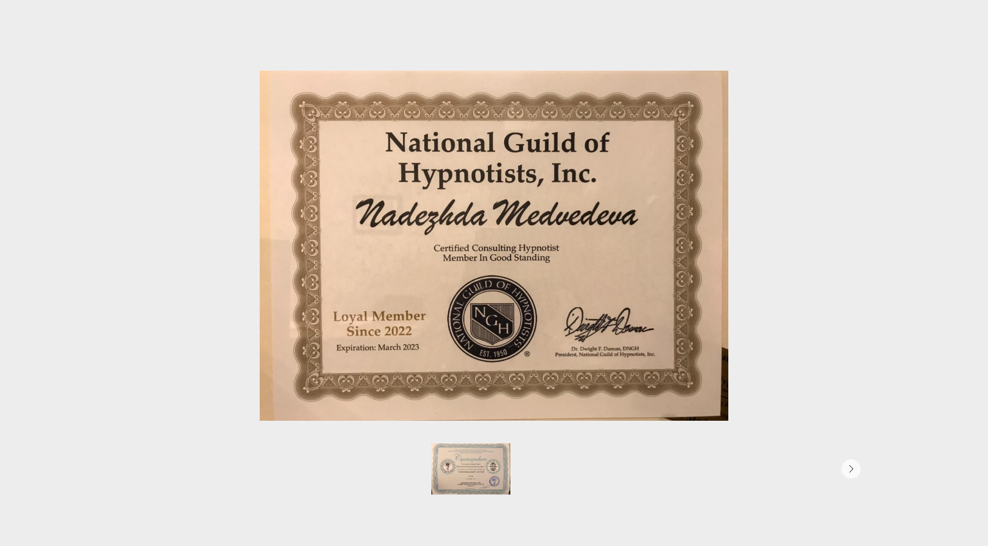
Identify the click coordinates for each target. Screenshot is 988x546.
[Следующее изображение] (851, 469)
